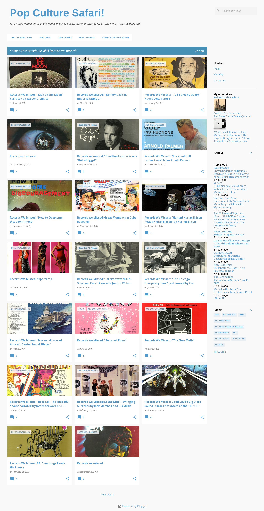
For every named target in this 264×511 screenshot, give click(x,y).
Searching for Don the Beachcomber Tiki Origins (229, 257)
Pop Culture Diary (20, 38)
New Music (44, 38)
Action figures (222, 321)
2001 (217, 315)
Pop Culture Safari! (57, 13)
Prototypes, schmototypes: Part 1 (233, 292)
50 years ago (229, 315)
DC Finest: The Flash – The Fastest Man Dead (229, 269)
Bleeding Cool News (225, 198)
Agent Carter (222, 339)
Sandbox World (223, 252)
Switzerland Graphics (226, 97)
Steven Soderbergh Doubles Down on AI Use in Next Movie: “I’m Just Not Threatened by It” (231, 173)
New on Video (85, 38)
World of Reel (221, 167)
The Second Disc (223, 276)
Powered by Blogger (132, 506)
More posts (107, 495)
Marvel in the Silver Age (227, 289)
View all (199, 51)
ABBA (242, 315)
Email (217, 68)
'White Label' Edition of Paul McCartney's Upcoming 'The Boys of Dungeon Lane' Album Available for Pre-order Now (232, 137)
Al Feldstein (239, 339)
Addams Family (222, 333)
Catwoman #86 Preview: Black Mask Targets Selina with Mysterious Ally (231, 204)
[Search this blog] (239, 11)
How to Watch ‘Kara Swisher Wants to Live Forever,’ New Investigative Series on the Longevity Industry (230, 221)
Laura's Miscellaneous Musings (232, 240)
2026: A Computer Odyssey (229, 234)
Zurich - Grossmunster (227, 113)
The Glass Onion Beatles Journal (232, 116)
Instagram (220, 80)
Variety (218, 182)
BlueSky (218, 74)
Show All (219, 298)
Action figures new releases (229, 327)
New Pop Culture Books (114, 38)
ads (235, 333)
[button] (67, 110)
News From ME (223, 231)
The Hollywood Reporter (228, 213)
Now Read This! (223, 264)
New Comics (64, 38)
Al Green (219, 345)
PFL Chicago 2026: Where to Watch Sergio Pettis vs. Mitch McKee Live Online (230, 189)
